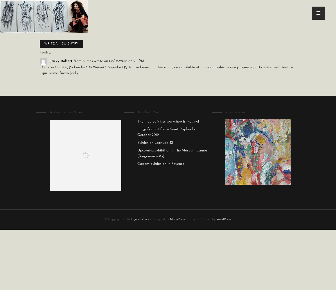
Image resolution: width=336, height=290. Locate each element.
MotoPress (177, 219)
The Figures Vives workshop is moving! (168, 121)
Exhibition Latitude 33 (155, 143)
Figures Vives (140, 219)
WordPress (223, 219)
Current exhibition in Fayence (160, 164)
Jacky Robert (61, 61)
